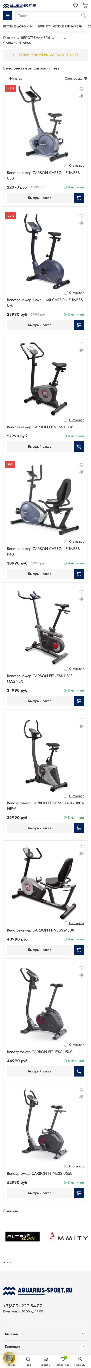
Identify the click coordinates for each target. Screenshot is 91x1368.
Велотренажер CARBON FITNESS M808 (40, 930)
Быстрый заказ (39, 197)
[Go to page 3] (10, 1262)
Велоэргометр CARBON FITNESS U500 (40, 1052)
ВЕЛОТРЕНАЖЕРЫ (35, 37)
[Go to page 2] (7, 1262)
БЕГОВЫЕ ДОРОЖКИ (18, 26)
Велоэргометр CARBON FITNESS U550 (39, 1173)
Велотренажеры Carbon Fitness (45, 54)
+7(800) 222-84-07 (22, 1306)
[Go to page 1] (4, 1262)
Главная (9, 37)
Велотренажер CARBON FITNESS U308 (40, 427)
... (59, 38)
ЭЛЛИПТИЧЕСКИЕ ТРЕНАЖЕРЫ (60, 26)
